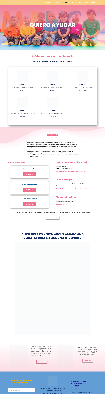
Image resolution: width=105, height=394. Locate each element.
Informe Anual (76, 381)
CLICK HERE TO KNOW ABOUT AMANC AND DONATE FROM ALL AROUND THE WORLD (53, 237)
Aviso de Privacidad (78, 388)
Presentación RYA (77, 386)
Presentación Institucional (79, 383)
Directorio (75, 390)
